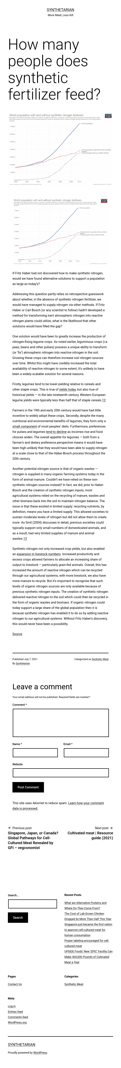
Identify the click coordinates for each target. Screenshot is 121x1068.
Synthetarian (60, 10)
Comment (19, 704)
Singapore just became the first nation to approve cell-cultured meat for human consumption (88, 930)
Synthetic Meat (100, 659)
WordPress (40, 1052)
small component (24, 426)
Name (17, 744)
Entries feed (15, 1011)
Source (17, 634)
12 (104, 400)
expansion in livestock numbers (39, 554)
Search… (13, 895)
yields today (67, 389)
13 (25, 538)
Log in (12, 1006)
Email (67, 744)
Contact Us (15, 984)
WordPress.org (17, 1022)
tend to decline (56, 432)
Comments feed (18, 1017)
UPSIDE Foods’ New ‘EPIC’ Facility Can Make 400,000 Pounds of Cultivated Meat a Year (88, 957)
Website (17, 764)
